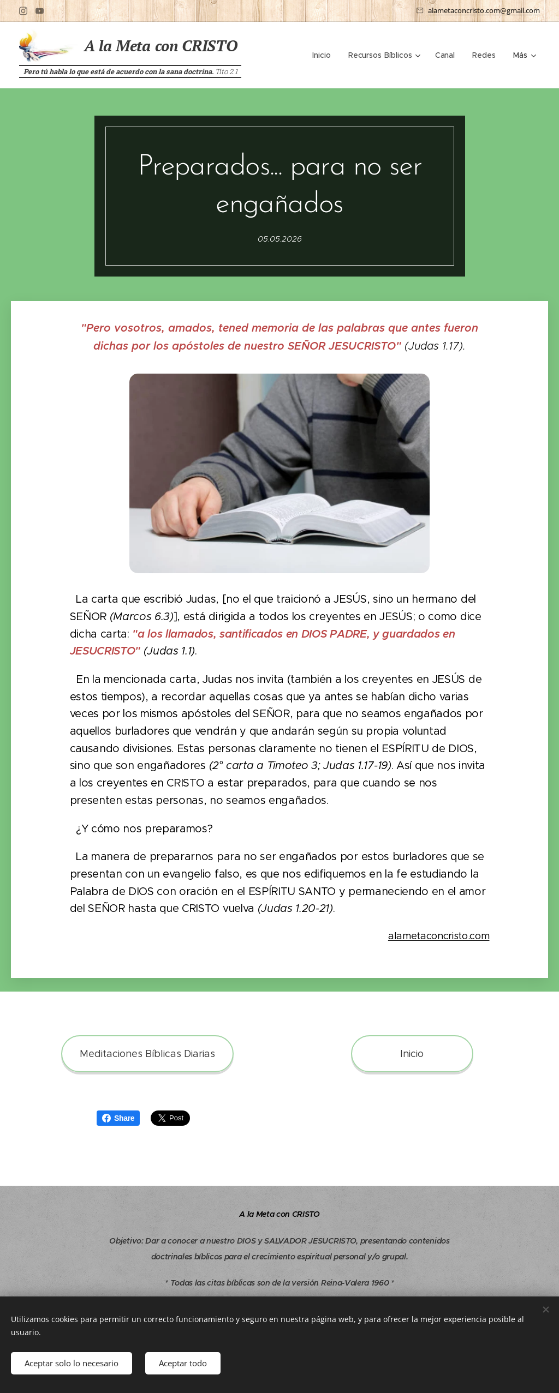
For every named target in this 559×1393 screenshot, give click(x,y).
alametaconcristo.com (439, 936)
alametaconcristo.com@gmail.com (484, 10)
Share (118, 1118)
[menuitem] (324, 55)
